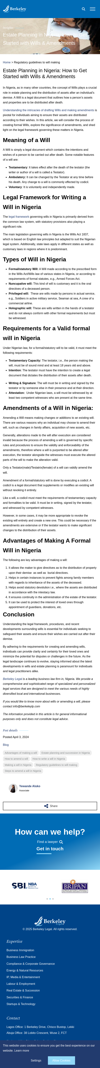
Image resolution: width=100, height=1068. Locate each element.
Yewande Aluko (29, 786)
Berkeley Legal (12, 678)
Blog (6, 744)
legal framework (19, 216)
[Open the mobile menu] (92, 9)
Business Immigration (20, 950)
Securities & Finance (20, 997)
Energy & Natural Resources (25, 970)
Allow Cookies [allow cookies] (61, 1060)
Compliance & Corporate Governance (31, 963)
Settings (36, 1060)
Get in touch (50, 848)
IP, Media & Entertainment (23, 977)
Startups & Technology (21, 1004)
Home (7, 62)
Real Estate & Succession (23, 990)
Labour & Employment (21, 983)
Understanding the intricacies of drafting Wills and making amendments (49, 110)
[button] (47, 899)
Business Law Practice (21, 956)
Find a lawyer (50, 842)
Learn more (21, 1050)
